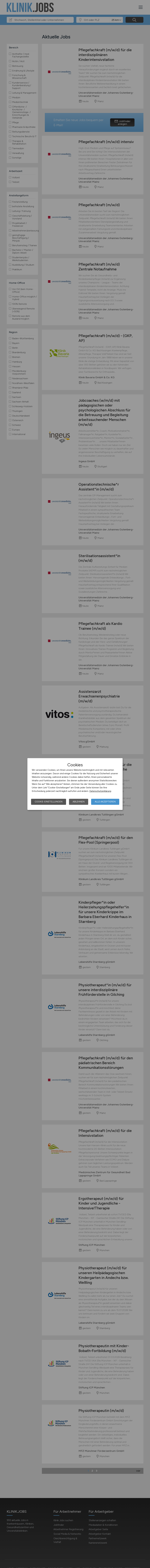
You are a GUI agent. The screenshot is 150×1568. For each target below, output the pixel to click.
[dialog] (75, 784)
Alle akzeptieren (105, 801)
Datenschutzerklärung (100, 791)
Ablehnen (79, 801)
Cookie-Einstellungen (48, 801)
